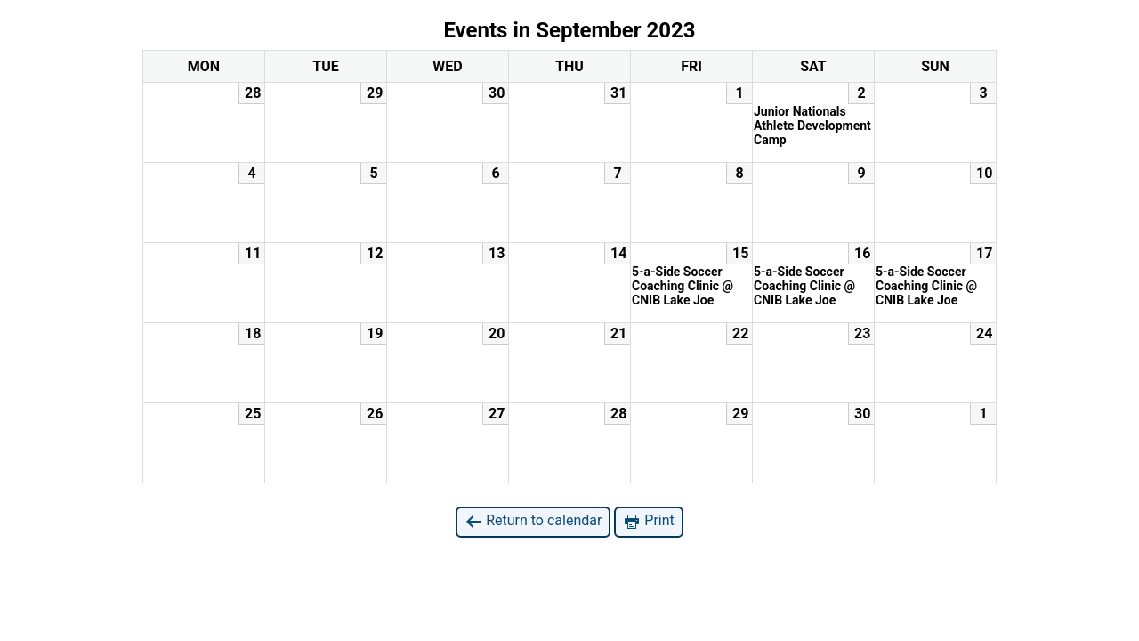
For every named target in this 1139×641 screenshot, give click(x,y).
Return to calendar (533, 521)
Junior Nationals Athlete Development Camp (812, 125)
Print (648, 521)
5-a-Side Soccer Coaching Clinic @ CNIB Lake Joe (682, 285)
